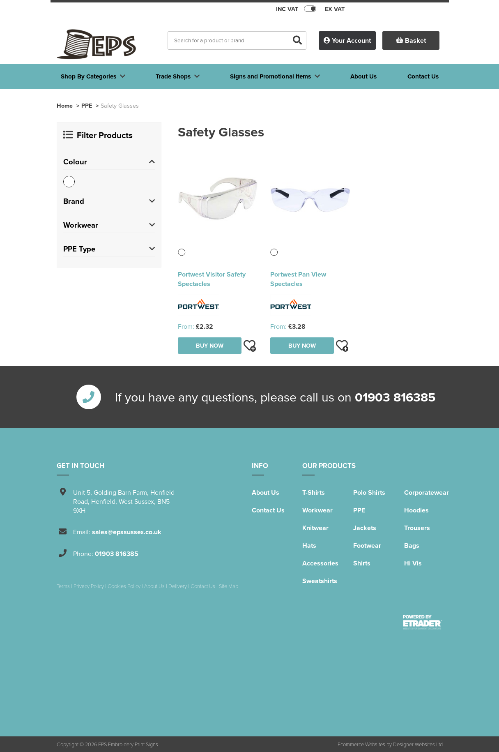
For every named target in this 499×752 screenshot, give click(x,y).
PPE (86, 105)
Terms (63, 586)
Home (65, 105)
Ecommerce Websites (361, 744)
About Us (265, 492)
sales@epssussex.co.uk (126, 532)
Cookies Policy (124, 586)
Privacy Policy (89, 586)
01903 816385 (395, 397)
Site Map (228, 586)
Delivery (177, 586)
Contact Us (268, 510)
